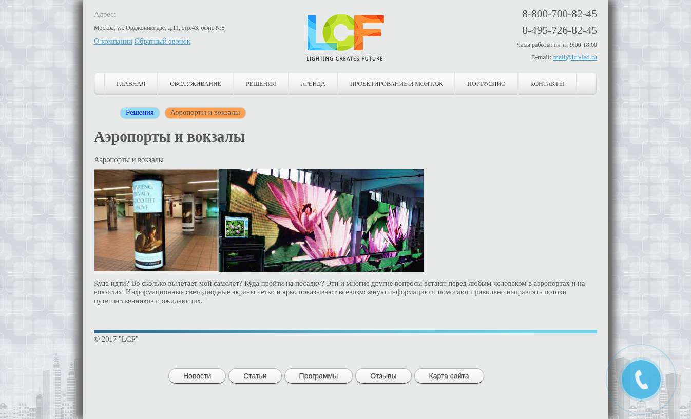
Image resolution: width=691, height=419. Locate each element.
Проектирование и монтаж (396, 83)
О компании (113, 41)
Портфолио (486, 83)
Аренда (313, 83)
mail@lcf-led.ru (575, 57)
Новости (197, 376)
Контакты (547, 83)
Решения (261, 83)
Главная (131, 83)
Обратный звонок (162, 41)
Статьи (254, 376)
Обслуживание (195, 83)
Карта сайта (449, 376)
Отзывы (383, 376)
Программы (318, 376)
